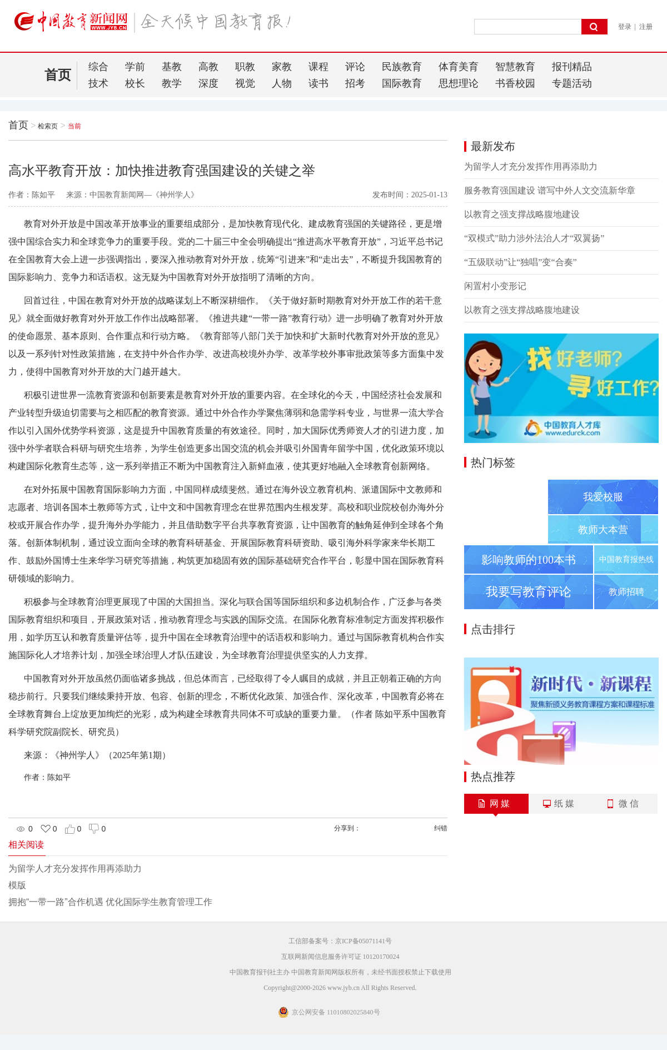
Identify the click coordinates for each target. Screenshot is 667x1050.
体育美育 (459, 66)
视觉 (245, 83)
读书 (318, 83)
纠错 (440, 828)
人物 (282, 83)
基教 (172, 66)
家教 (282, 66)
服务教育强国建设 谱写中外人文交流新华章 (549, 190)
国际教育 (402, 83)
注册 (646, 27)
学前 (135, 66)
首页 (57, 75)
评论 (355, 66)
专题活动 (572, 83)
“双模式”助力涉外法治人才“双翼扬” (534, 238)
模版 (17, 885)
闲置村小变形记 (495, 286)
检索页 (48, 126)
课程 (318, 66)
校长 (135, 83)
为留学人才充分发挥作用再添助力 (75, 868)
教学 (172, 83)
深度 (208, 83)
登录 (624, 27)
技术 (98, 83)
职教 (245, 66)
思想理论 (459, 83)
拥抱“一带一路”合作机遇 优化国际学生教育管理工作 (110, 902)
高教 (208, 66)
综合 (98, 66)
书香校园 (515, 83)
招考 (355, 83)
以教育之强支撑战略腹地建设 (522, 214)
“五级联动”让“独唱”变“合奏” (520, 262)
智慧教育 (515, 66)
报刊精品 (572, 66)
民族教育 (402, 66)
